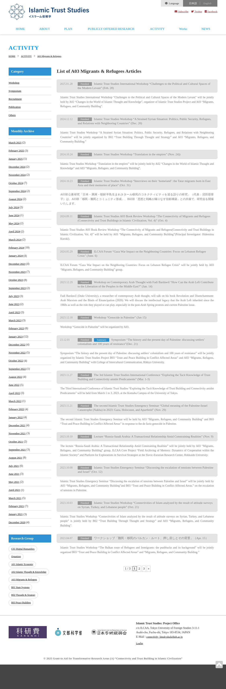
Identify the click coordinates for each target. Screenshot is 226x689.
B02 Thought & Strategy (24, 620)
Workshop (14, 82)
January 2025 (16, 162)
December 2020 (17, 550)
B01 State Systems (21, 614)
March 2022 (15, 420)
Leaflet (140, 667)
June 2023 (14, 317)
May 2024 (14, 231)
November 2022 (18, 369)
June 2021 (14, 498)
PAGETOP (219, 664)
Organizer (16, 583)
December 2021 (17, 446)
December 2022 (17, 360)
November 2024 (18, 179)
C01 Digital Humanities (23, 576)
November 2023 (18, 283)
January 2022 (16, 438)
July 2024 (14, 214)
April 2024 (15, 239)
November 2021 (18, 455)
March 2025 (15, 145)
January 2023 (16, 352)
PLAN (68, 28)
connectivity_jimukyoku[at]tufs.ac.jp (167, 661)
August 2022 (16, 395)
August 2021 (16, 481)
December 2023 (17, 274)
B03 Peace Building (21, 627)
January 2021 (16, 541)
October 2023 (16, 291)
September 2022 (18, 386)
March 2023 (15, 334)
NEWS (206, 28)
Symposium (15, 91)
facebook (211, 11)
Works (183, 28)
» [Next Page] (149, 563)
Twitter (196, 11)
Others (12, 117)
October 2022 (16, 377)
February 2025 (17, 153)
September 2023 (18, 300)
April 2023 (15, 326)
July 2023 (14, 308)
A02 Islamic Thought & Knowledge (23, 598)
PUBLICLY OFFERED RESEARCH (111, 28)
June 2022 (14, 403)
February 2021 (17, 532)
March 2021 (15, 524)
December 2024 (17, 171)
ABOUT (44, 28)
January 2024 (16, 265)
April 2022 (15, 412)
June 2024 (14, 222)
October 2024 (16, 188)
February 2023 (17, 343)
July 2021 (14, 489)
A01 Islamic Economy (23, 589)
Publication (15, 108)
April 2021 (15, 515)
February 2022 (17, 429)
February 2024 (17, 257)
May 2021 (14, 507)
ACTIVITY (157, 28)
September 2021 (18, 472)
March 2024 (15, 248)
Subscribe (181, 11)
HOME (20, 28)
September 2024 (18, 196)
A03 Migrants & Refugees (56, 56)
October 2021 (16, 464)
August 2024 (16, 205)
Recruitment (15, 99)
